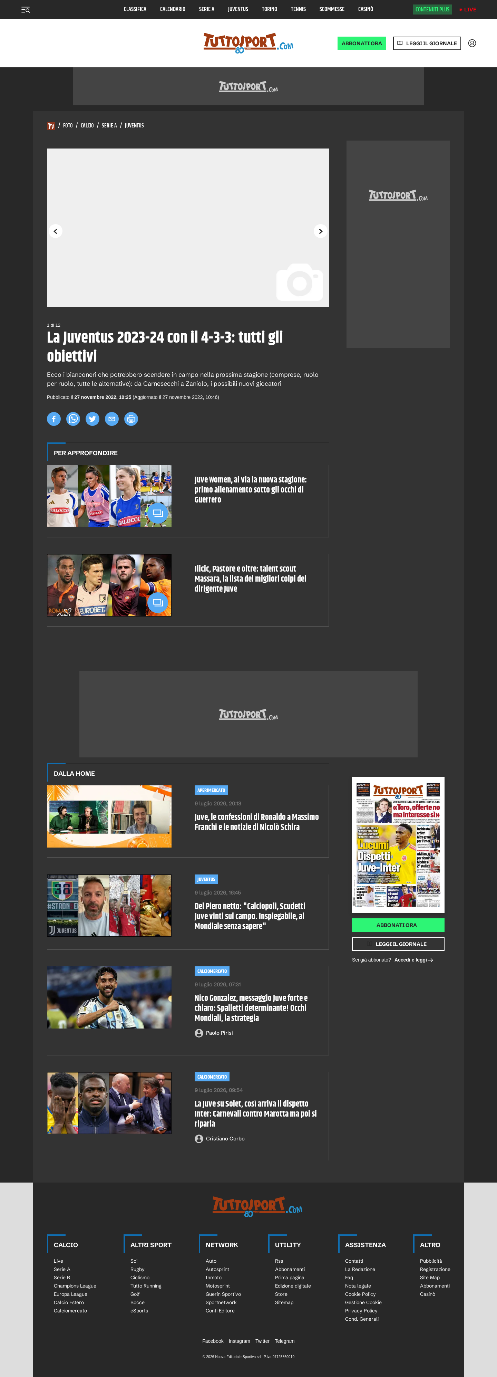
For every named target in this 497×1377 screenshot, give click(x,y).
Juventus (238, 9)
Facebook (212, 1341)
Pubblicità (431, 1261)
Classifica (135, 9)
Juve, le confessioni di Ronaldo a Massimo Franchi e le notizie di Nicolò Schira (257, 823)
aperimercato (211, 790)
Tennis (298, 9)
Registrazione (435, 1269)
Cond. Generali (362, 1319)
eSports (139, 1311)
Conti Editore (220, 1311)
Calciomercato (212, 971)
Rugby (137, 1269)
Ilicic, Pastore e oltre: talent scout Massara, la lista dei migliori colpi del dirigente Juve (250, 579)
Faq (349, 1277)
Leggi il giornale (431, 43)
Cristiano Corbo (225, 1138)
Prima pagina (289, 1277)
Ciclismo (139, 1277)
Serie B (62, 1277)
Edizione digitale (293, 1286)
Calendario (172, 9)
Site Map (430, 1277)
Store (281, 1294)
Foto (68, 126)
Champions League (75, 1286)
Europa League (70, 1294)
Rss (279, 1261)
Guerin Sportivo (223, 1294)
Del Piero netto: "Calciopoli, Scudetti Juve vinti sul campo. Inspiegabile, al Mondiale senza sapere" (250, 916)
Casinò (365, 9)
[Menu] (25, 10)
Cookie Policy (360, 1294)
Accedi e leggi (414, 960)
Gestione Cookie (363, 1302)
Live (470, 9)
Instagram (239, 1341)
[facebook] (54, 419)
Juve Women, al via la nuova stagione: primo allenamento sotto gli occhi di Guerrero (251, 490)
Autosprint (217, 1269)
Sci (133, 1261)
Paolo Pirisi (219, 1033)
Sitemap (284, 1302)
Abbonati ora (397, 925)
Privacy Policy (361, 1311)
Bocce (137, 1302)
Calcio (87, 126)
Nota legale (358, 1286)
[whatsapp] (73, 419)
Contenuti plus (432, 9)
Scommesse (332, 9)
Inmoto (214, 1277)
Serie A (206, 9)
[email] (112, 419)
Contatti (354, 1261)
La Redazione (360, 1269)
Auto (211, 1261)
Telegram (285, 1341)
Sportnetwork (221, 1302)
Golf (135, 1294)
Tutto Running (146, 1286)
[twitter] (92, 419)
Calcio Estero (69, 1302)
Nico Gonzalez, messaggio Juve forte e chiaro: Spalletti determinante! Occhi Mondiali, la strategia (251, 1008)
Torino (269, 9)
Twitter (262, 1341)
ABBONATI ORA (362, 43)
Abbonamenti (290, 1269)
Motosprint (218, 1286)
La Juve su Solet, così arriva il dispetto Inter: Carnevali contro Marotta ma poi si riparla (256, 1114)
